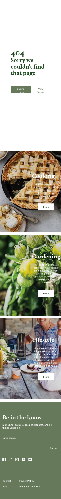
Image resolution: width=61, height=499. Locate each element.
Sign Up (53, 448)
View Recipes (40, 90)
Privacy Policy (26, 481)
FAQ (4, 486)
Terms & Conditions (29, 486)
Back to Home (21, 89)
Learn (46, 206)
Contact (6, 481)
